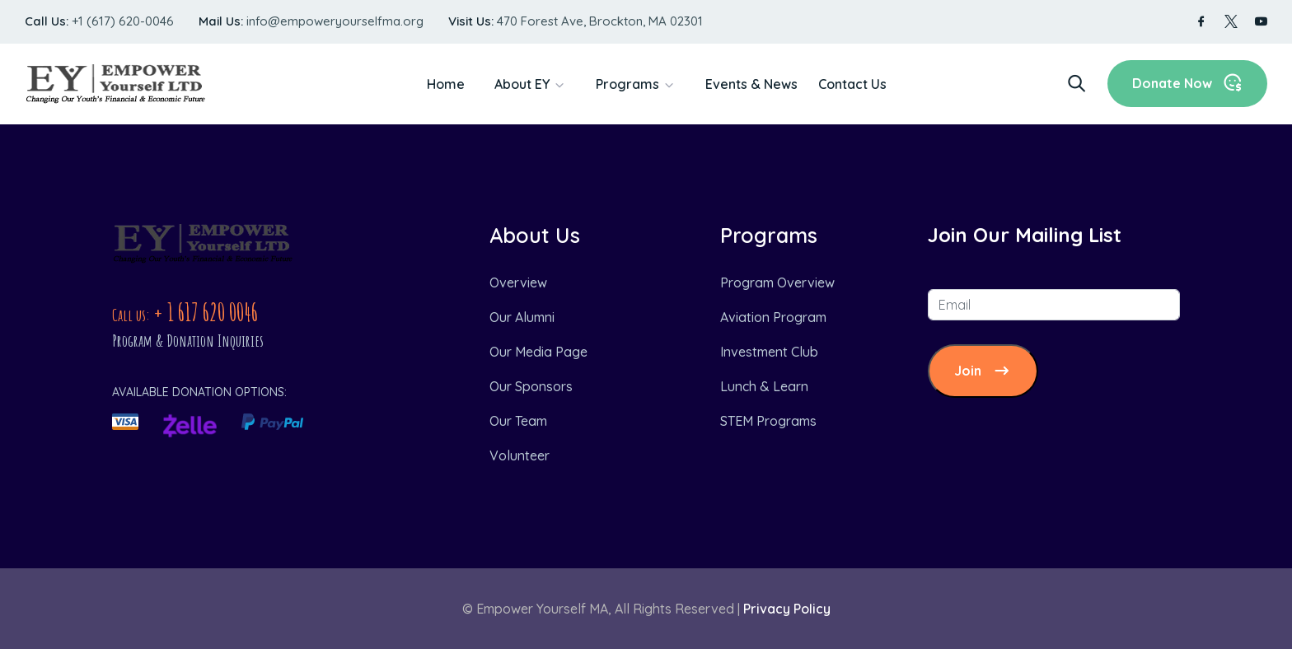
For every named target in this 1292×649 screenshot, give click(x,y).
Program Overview (777, 282)
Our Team (518, 421)
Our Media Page (538, 351)
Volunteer (519, 455)
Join (983, 371)
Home (446, 84)
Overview (518, 282)
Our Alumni (522, 317)
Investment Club (769, 351)
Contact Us (852, 84)
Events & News (751, 84)
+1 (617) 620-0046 (123, 21)
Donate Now (1187, 82)
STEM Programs (768, 421)
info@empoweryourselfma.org (335, 21)
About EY (522, 84)
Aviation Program (773, 317)
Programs (627, 84)
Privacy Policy (787, 608)
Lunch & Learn (764, 386)
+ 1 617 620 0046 (205, 311)
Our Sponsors (531, 386)
